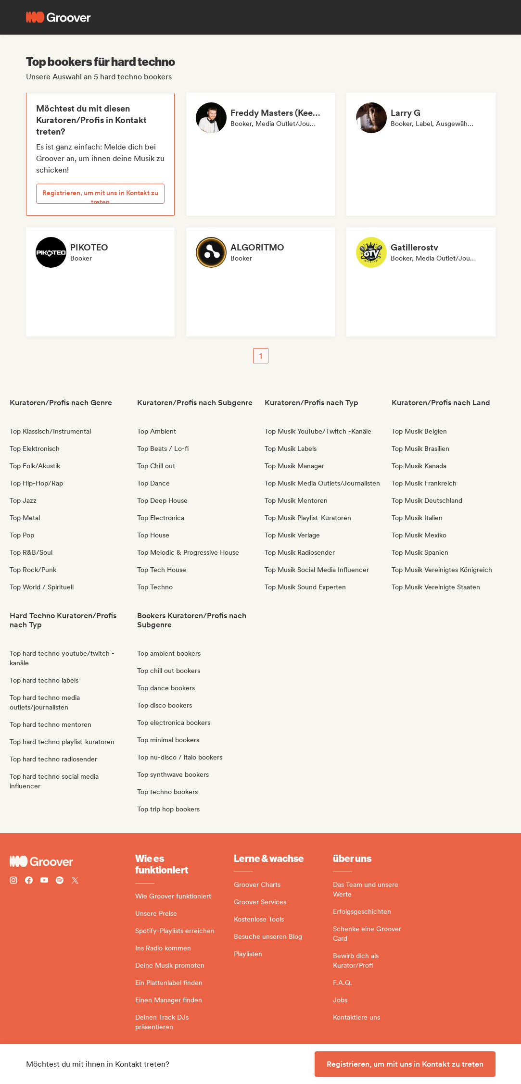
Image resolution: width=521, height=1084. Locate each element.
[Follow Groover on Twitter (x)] (75, 881)
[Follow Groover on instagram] (13, 881)
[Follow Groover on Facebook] (29, 881)
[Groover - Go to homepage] (72, 861)
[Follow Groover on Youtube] (44, 881)
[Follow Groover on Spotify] (60, 881)
